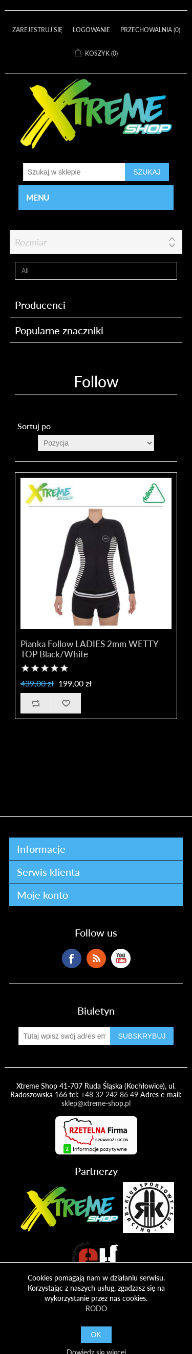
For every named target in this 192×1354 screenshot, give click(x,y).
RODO (96, 1308)
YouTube (121, 958)
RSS (96, 958)
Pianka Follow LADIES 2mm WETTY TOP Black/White (89, 649)
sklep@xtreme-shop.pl (96, 1103)
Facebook (71, 958)
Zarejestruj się (37, 30)
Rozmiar (31, 242)
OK (96, 1335)
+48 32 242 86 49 (109, 1094)
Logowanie (91, 30)
